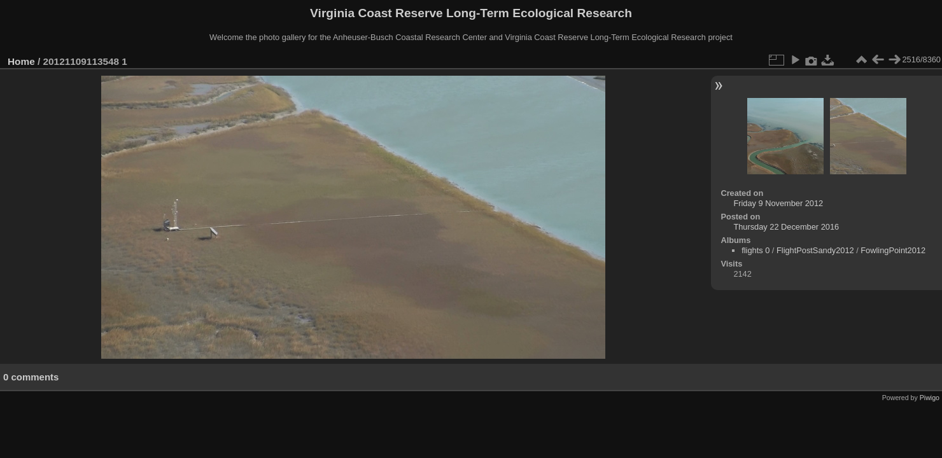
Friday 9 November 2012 (778, 203)
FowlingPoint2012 (893, 250)
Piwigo (929, 397)
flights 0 (756, 250)
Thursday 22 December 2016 (786, 227)
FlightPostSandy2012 (815, 250)
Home (21, 61)
